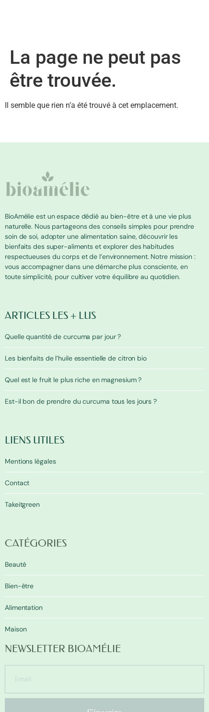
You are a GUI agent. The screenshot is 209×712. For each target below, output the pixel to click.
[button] (198, 39)
